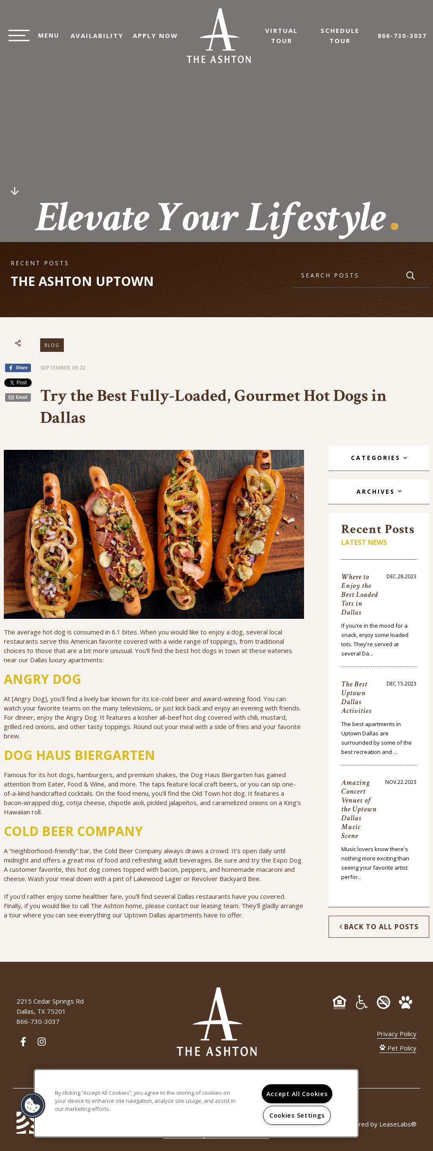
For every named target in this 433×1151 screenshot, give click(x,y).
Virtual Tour (285, 39)
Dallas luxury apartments (66, 660)
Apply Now (151, 39)
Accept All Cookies (297, 1094)
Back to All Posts (379, 926)
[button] (32, 1105)
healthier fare (102, 896)
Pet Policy (398, 1048)
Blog (52, 345)
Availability (92, 39)
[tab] (379, 458)
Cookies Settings (297, 1115)
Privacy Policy (397, 1033)
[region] (196, 1103)
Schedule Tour (344, 39)
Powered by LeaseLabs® (379, 1124)
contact (177, 905)
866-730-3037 (402, 40)
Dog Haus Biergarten (222, 774)
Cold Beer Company (133, 850)
